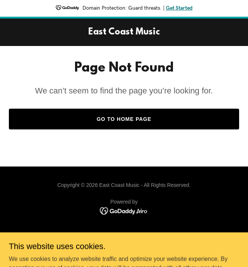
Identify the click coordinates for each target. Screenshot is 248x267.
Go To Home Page (123, 119)
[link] (124, 32)
